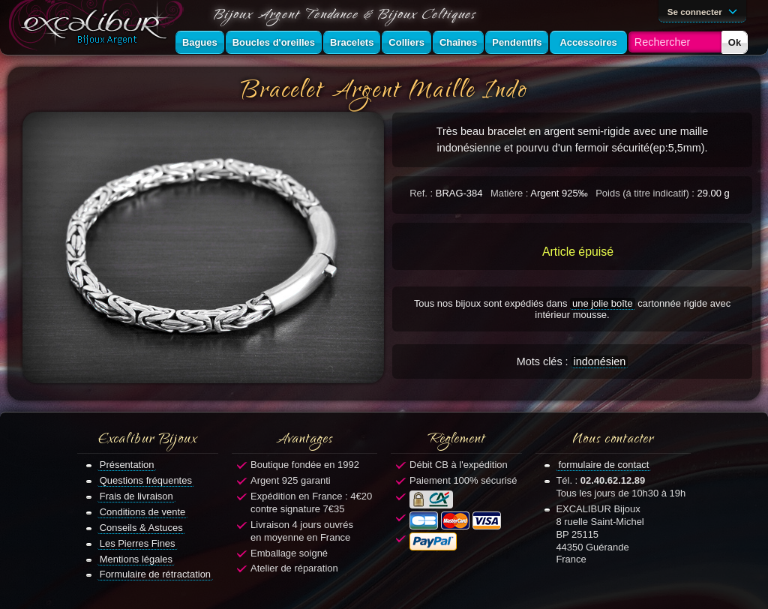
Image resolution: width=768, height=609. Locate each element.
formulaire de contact (603, 464)
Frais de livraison (136, 496)
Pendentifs (517, 42)
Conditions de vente (143, 512)
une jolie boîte (602, 303)
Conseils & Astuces (141, 527)
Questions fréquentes (146, 480)
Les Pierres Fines (138, 543)
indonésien (600, 362)
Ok (734, 42)
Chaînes (458, 42)
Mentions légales (136, 559)
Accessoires (588, 42)
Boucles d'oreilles (273, 42)
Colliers (406, 42)
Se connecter (705, 10)
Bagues (200, 42)
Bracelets (352, 42)
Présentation (127, 464)
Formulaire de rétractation (155, 574)
